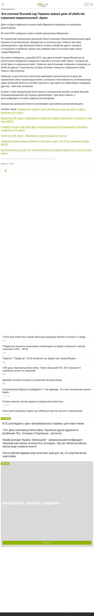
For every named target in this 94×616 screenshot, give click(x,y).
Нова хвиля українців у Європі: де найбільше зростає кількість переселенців (42, 410)
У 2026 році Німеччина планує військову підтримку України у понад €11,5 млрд (43, 336)
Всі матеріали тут (47, 543)
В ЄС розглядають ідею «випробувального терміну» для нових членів (43, 423)
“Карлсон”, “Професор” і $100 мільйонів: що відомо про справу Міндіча (39, 358)
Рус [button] (86, 4)
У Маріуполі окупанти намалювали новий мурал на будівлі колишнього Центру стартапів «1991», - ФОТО (43, 348)
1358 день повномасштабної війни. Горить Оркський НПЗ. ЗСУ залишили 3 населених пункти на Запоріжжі (41, 369)
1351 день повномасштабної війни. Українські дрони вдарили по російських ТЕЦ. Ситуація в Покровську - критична (40, 431)
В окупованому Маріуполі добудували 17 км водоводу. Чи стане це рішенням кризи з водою (46, 391)
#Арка (12, 164)
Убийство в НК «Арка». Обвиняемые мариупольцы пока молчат (34, 135)
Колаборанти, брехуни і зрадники (30, 503)
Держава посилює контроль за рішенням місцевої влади (32, 380)
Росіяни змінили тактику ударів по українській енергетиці (32, 401)
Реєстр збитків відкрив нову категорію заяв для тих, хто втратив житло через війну (44, 454)
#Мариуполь (5, 164)
